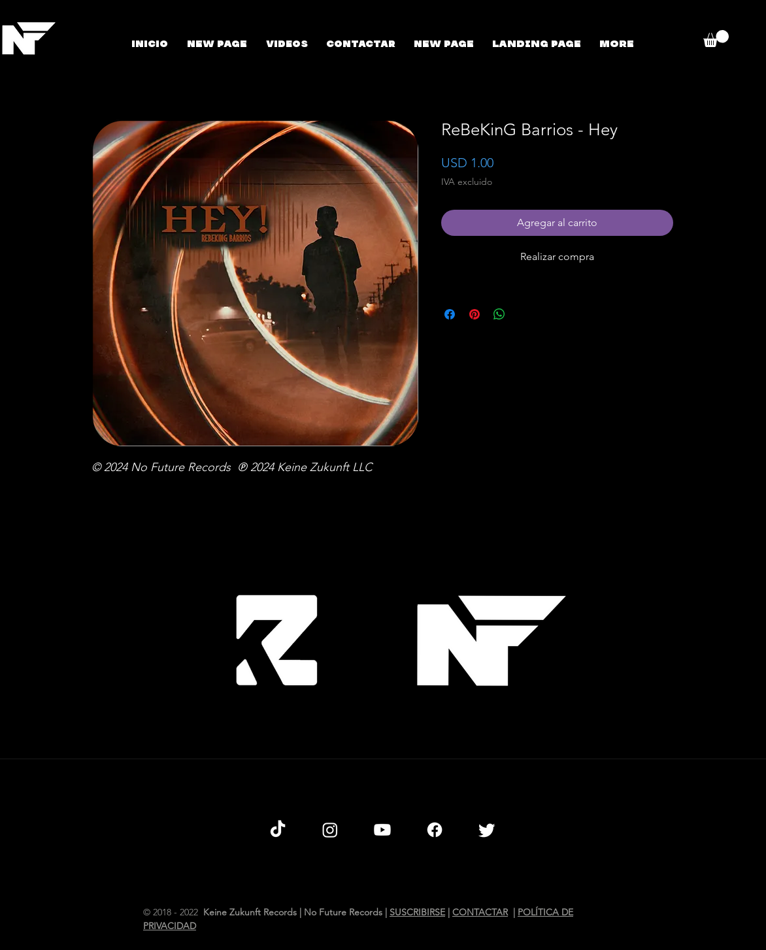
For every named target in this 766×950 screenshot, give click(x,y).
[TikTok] (278, 830)
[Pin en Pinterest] (474, 314)
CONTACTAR (480, 912)
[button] (716, 38)
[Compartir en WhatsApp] (499, 314)
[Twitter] (487, 830)
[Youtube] (382, 830)
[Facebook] (434, 830)
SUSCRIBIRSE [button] (417, 912)
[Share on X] (524, 314)
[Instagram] (330, 830)
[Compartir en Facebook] (450, 314)
